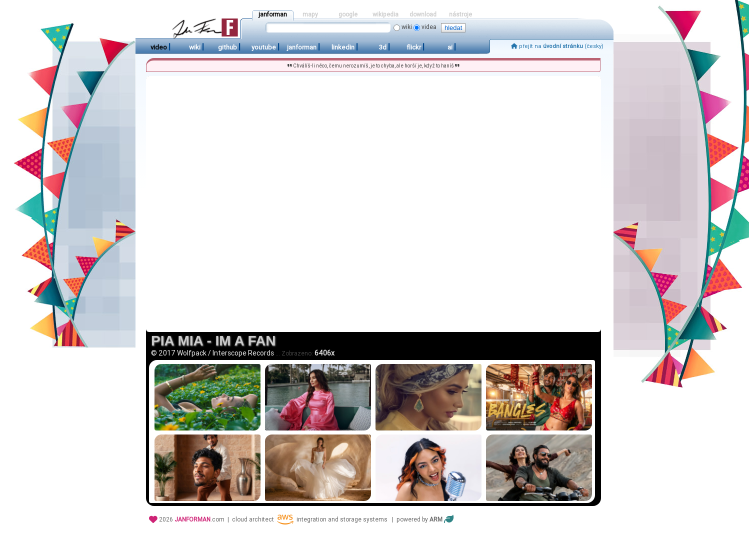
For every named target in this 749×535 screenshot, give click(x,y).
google (348, 14)
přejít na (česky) (557, 46)
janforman (272, 14)
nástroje (460, 14)
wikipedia (385, 14)
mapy (310, 14)
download (423, 14)
